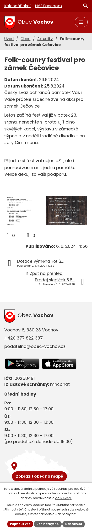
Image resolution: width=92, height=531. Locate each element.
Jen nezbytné (48, 524)
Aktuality (45, 38)
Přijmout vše (20, 524)
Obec (25, 38)
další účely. (63, 498)
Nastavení (73, 524)
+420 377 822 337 (23, 338)
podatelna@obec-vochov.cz (34, 346)
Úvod (9, 38)
